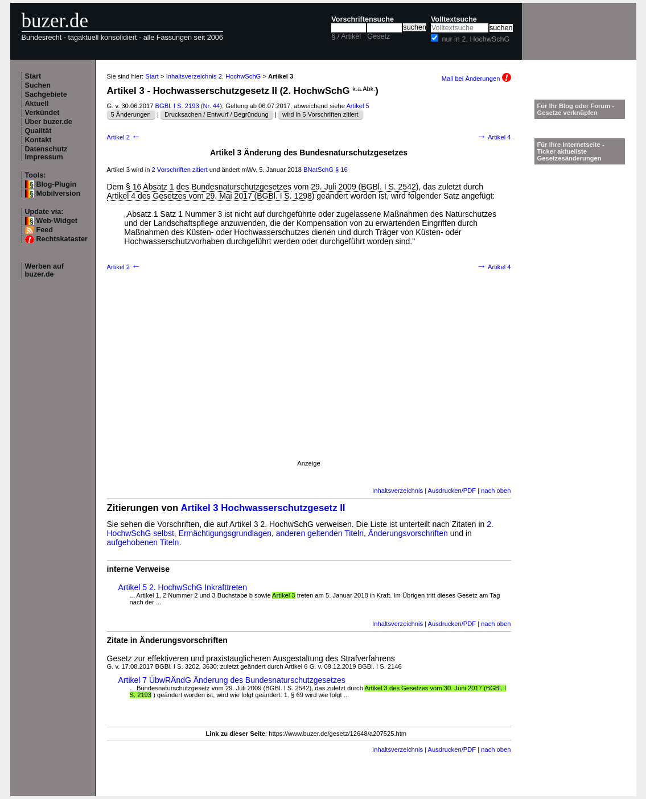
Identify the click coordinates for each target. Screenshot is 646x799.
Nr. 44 (211, 105)
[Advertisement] (309, 380)
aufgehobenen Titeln (143, 542)
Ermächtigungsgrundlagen (225, 533)
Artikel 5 (357, 105)
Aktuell (37, 104)
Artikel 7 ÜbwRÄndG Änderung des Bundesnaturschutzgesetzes (231, 680)
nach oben (496, 490)
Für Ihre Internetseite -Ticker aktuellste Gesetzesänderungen (570, 151)
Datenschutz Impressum (46, 153)
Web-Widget (56, 221)
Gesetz (378, 36)
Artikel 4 (494, 137)
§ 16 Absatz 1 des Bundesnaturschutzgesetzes (208, 186)
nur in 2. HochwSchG (475, 39)
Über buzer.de (48, 122)
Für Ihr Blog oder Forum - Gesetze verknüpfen (576, 109)
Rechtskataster (62, 239)
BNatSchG (318, 169)
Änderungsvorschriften (408, 533)
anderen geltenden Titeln (320, 533)
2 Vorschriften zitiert (179, 169)
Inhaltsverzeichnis (397, 490)
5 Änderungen (131, 114)
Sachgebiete (46, 94)
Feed (44, 230)
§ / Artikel (346, 36)
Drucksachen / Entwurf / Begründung (216, 114)
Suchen (38, 85)
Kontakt (38, 140)
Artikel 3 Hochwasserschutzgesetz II (262, 508)
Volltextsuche (454, 19)
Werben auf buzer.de (44, 270)
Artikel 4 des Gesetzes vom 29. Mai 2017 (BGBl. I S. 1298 (209, 195)
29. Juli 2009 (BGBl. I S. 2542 (363, 186)
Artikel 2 (124, 137)
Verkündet (42, 113)
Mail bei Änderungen (476, 78)
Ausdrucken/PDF (452, 490)
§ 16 (341, 169)
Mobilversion (58, 193)
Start (33, 76)
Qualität (38, 131)
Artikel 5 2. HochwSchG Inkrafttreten (182, 587)
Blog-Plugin (56, 184)
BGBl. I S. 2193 (177, 105)
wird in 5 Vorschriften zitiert (320, 114)
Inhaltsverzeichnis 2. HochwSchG (213, 76)
